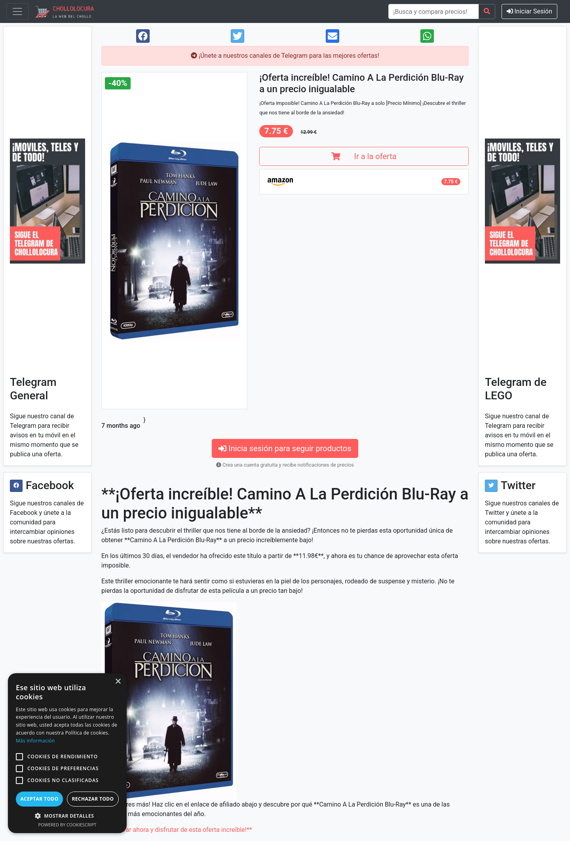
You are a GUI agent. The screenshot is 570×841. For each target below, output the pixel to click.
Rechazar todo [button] (93, 798)
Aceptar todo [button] (39, 798)
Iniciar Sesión (530, 11)
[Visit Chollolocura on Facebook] (16, 486)
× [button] (118, 682)
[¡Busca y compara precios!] (433, 11)
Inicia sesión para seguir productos (284, 448)
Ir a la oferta (363, 156)
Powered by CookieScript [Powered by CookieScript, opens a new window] (67, 825)
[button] (19, 757)
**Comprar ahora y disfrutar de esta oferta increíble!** (176, 829)
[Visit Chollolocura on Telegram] (47, 201)
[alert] (67, 753)
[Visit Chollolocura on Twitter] (491, 486)
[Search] (487, 11)
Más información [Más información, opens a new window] (35, 740)
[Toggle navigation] (17, 11)
